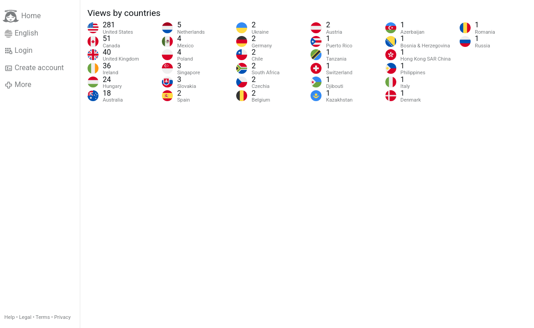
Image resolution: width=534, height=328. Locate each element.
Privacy (62, 317)
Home (22, 16)
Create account (34, 67)
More (18, 84)
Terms (43, 317)
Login (19, 50)
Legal (25, 317)
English (21, 33)
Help (10, 317)
